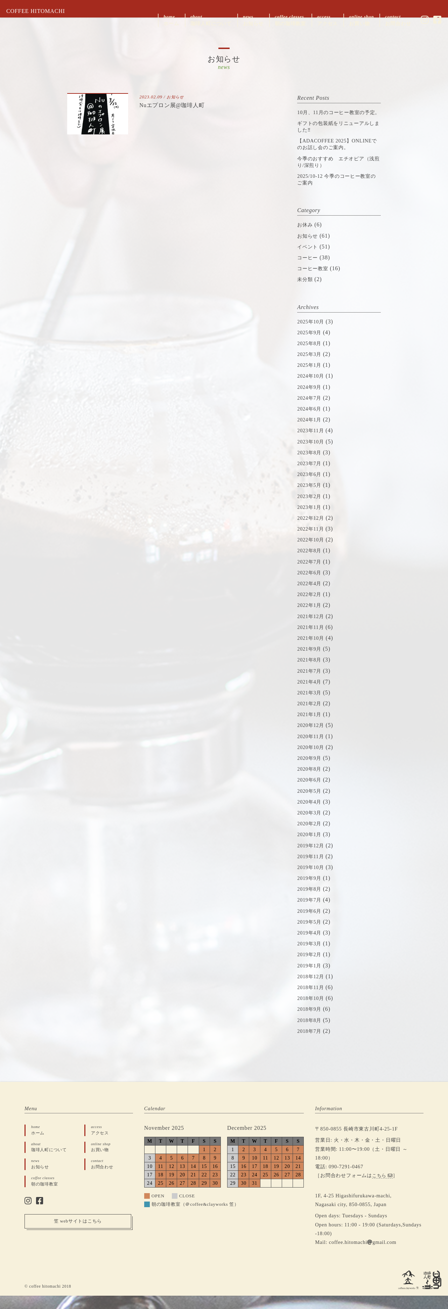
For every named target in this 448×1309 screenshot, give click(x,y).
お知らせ (176, 96)
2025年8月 (310, 356)
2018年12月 (312, 990)
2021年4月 (310, 695)
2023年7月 (310, 476)
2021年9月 (310, 662)
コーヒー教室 (314, 282)
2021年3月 (310, 706)
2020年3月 (310, 826)
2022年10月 (312, 553)
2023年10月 (312, 455)
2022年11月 (312, 542)
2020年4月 (310, 815)
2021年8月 (310, 673)
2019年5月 (310, 935)
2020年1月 (310, 848)
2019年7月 (310, 913)
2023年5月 (310, 499)
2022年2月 (310, 608)
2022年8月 (310, 564)
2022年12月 (312, 531)
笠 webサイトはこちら (78, 1237)
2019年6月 (310, 924)
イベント (309, 260)
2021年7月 (310, 684)
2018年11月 (312, 1000)
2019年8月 (310, 902)
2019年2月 (310, 968)
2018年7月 (310, 1044)
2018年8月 (310, 1033)
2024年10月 (312, 389)
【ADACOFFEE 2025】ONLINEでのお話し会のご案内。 (335, 153)
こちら (383, 1189)
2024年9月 (310, 400)
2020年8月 (310, 782)
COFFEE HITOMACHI (40, 11)
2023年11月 (312, 444)
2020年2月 (310, 837)
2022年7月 (310, 575)
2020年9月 (310, 771)
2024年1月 (310, 433)
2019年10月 (312, 880)
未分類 (306, 293)
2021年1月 (310, 728)
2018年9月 (310, 1023)
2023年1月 (310, 520)
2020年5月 (310, 804)
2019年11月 (312, 870)
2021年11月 (312, 640)
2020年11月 (312, 749)
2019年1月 (310, 979)
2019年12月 (312, 859)
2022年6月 (310, 586)
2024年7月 (310, 411)
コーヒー (309, 271)
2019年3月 (310, 957)
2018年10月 (312, 1012)
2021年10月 (312, 651)
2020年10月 (312, 760)
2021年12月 (312, 629)
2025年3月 (310, 367)
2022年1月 (310, 619)
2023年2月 (310, 509)
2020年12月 (312, 739)
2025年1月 (310, 379)
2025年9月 (310, 346)
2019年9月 (310, 891)
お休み (306, 238)
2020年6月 (310, 793)
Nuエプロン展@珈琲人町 (175, 105)
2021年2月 (310, 717)
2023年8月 (310, 466)
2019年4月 (310, 946)
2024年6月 (310, 422)
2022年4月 (310, 597)
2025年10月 (312, 335)
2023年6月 (310, 488)
